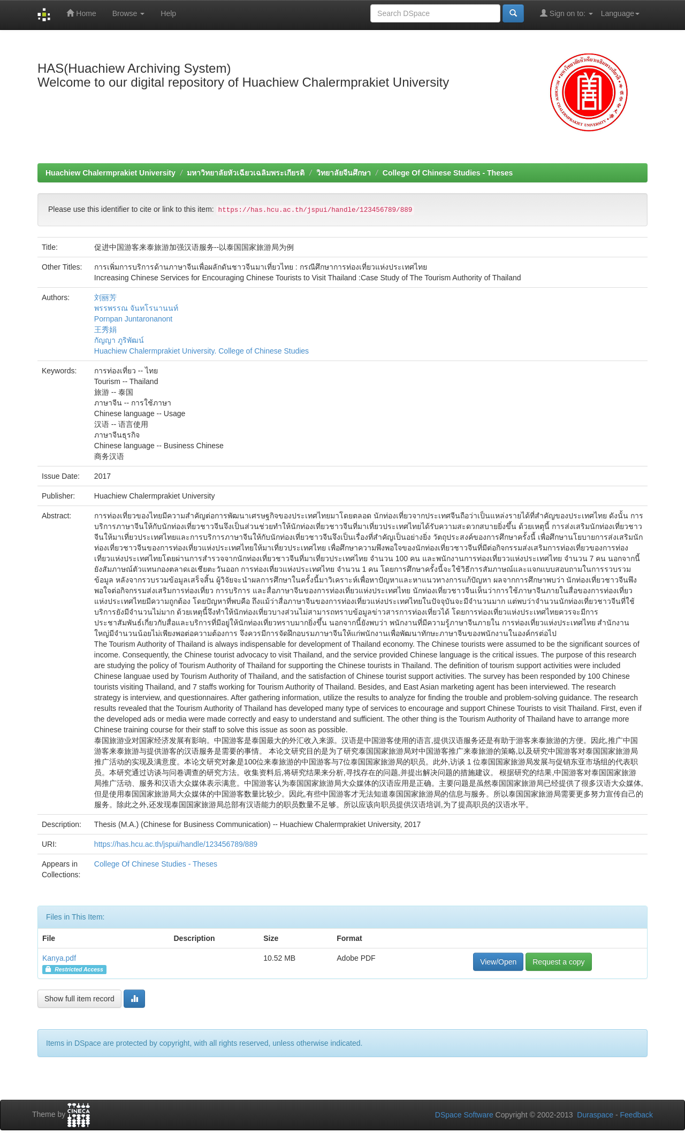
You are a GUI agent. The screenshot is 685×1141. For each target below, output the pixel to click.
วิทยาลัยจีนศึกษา (343, 173)
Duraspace (595, 1115)
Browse (128, 13)
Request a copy (558, 962)
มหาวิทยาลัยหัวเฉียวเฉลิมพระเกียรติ (246, 173)
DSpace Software (464, 1115)
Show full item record (79, 998)
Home (81, 13)
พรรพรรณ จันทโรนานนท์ (136, 308)
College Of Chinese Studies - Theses (448, 173)
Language (620, 13)
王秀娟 (105, 329)
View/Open (498, 962)
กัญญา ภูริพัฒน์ (119, 340)
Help (168, 13)
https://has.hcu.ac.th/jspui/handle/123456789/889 (175, 844)
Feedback (636, 1115)
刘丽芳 (105, 297)
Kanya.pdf (59, 958)
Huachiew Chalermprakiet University (110, 173)
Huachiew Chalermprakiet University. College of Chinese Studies (201, 351)
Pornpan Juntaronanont (133, 319)
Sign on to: (566, 13)
